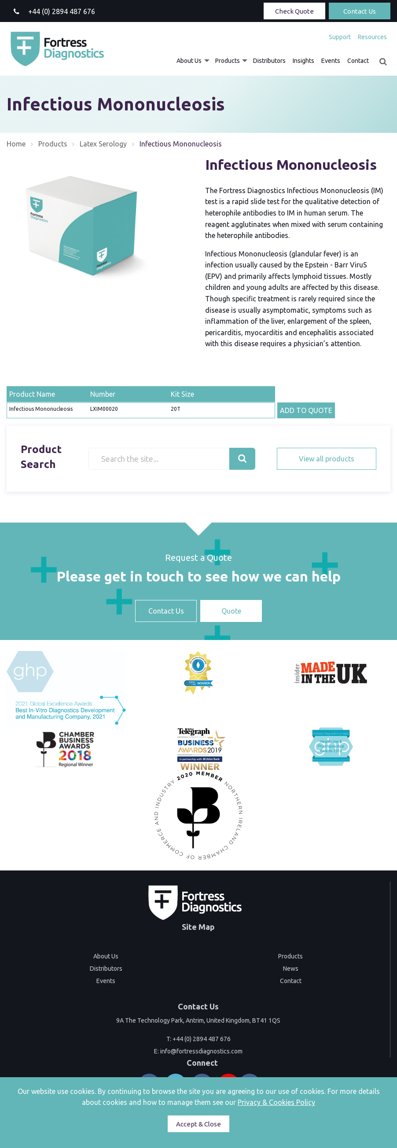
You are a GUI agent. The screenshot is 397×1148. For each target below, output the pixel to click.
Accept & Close (198, 1124)
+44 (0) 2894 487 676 (202, 1038)
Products (227, 60)
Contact (358, 60)
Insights (303, 60)
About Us (189, 60)
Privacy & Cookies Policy (276, 1102)
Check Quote (294, 11)
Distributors (269, 60)
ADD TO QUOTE (306, 410)
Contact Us (359, 11)
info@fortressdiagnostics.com (201, 1051)
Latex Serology (103, 144)
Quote (231, 611)
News (290, 968)
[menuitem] (339, 37)
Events (330, 60)
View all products (326, 459)
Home (16, 144)
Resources (372, 36)
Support (340, 36)
